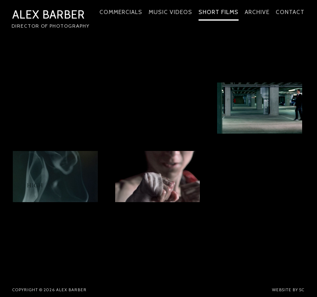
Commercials (120, 12)
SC (302, 289)
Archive (257, 12)
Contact (290, 12)
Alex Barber (51, 19)
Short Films (219, 12)
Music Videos (170, 12)
